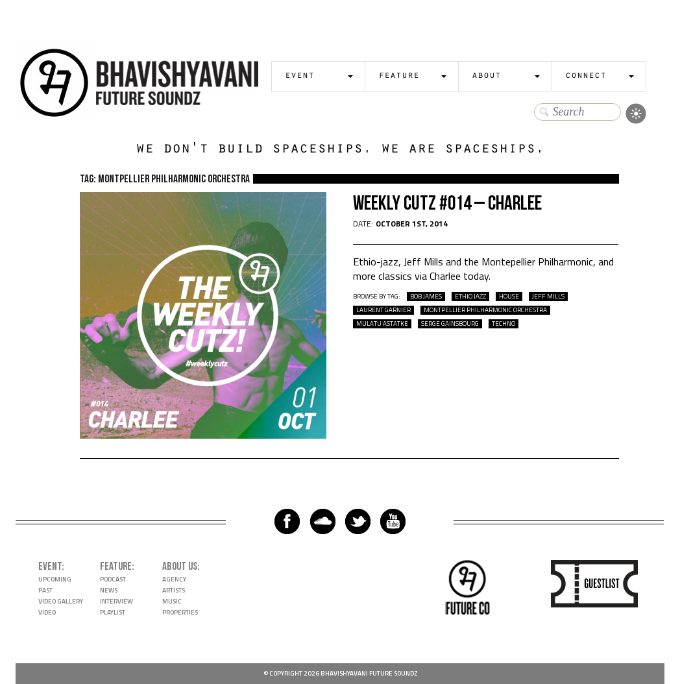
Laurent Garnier (383, 310)
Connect (585, 76)
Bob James (426, 296)
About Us (179, 566)
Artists (173, 590)
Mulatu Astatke (382, 323)
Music (172, 601)
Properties (180, 612)
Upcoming (54, 579)
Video (47, 612)
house (509, 296)
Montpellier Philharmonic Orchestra (485, 310)
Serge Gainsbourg (450, 323)
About (486, 76)
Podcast (113, 579)
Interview (116, 601)
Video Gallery (60, 601)
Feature (398, 76)
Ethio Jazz (470, 296)
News (108, 590)
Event (299, 76)
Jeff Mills (548, 296)
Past (45, 590)
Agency (174, 579)
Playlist (112, 612)
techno (503, 323)
